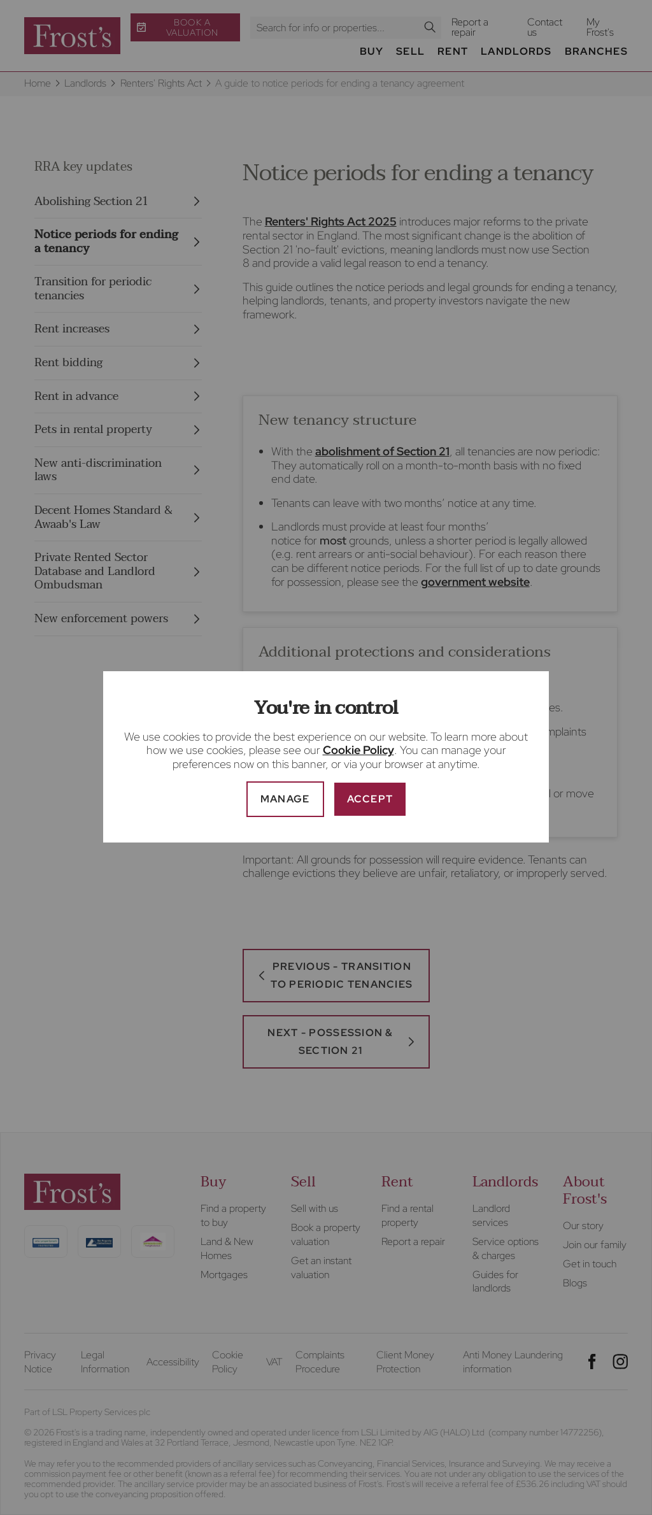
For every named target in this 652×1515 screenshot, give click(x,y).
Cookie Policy (358, 750)
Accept (370, 799)
